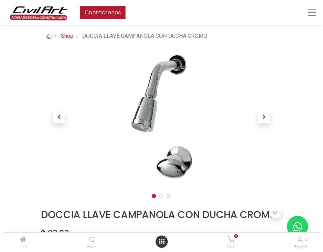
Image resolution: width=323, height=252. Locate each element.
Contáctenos (103, 12)
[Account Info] (300, 240)
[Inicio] (23, 240)
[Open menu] (161, 241)
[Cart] (231, 240)
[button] (59, 117)
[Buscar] (92, 240)
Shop (67, 36)
